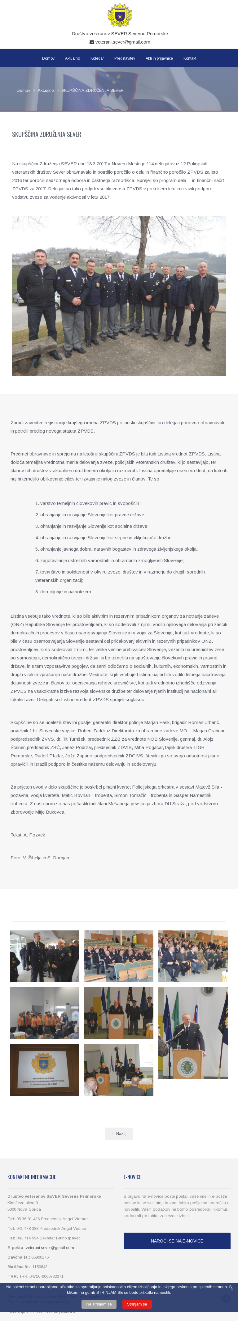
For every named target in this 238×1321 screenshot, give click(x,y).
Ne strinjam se (99, 1304)
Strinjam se (137, 1304)
